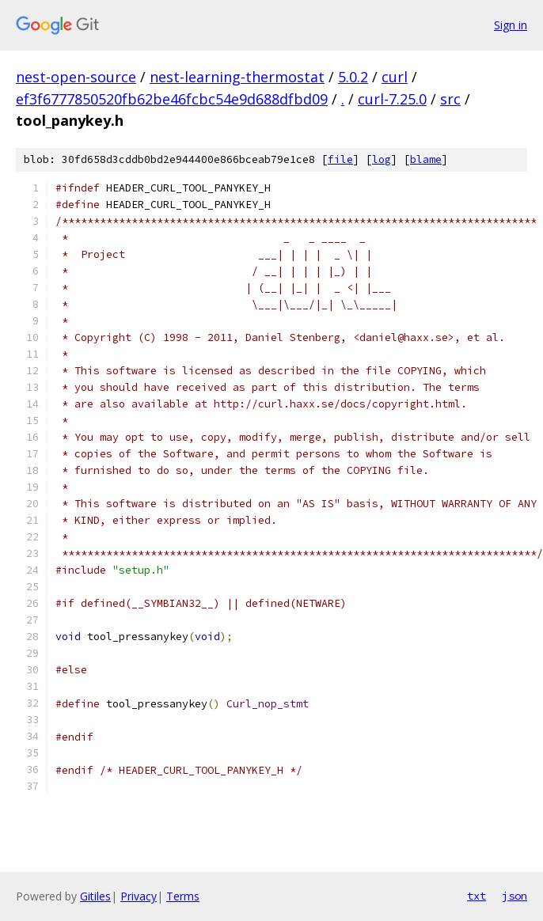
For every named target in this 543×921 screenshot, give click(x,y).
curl (395, 76)
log (381, 159)
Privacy (138, 896)
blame (426, 159)
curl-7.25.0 (392, 98)
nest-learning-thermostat (237, 76)
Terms (182, 896)
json (514, 896)
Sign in (510, 24)
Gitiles (95, 896)
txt (476, 896)
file (340, 159)
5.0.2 (353, 76)
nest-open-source (76, 76)
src (450, 98)
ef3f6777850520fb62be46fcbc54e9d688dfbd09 (172, 98)
